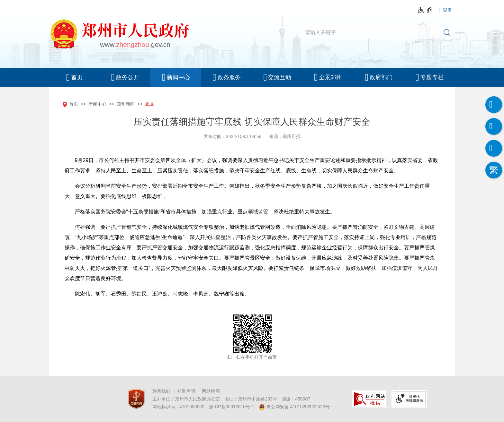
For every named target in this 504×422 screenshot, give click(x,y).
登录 (447, 9)
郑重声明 (186, 391)
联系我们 (161, 391)
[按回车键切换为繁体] (493, 170)
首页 (73, 104)
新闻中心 (97, 104)
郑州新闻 (126, 104)
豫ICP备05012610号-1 (231, 406)
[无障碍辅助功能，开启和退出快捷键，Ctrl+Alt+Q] (425, 10)
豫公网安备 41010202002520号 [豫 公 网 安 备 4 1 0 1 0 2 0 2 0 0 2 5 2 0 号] (294, 407)
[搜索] (447, 32)
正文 (149, 104)
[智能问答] (493, 148)
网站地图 (211, 391)
